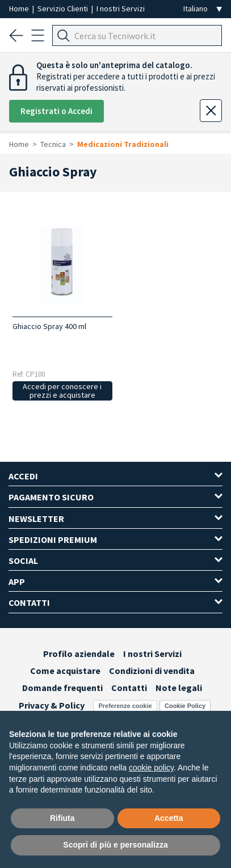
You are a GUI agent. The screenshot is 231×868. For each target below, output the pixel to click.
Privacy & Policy (52, 705)
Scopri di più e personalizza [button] (115, 844)
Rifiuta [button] (62, 818)
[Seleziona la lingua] (202, 9)
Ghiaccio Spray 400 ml (49, 326)
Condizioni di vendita (152, 670)
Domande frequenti (62, 687)
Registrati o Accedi (56, 111)
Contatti (129, 687)
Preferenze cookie (125, 705)
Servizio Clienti (63, 8)
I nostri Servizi (120, 8)
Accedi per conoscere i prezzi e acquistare (62, 390)
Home (20, 8)
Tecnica (53, 144)
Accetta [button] (168, 818)
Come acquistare (65, 670)
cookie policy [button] (151, 767)
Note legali (179, 687)
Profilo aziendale (79, 653)
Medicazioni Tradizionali (123, 144)
